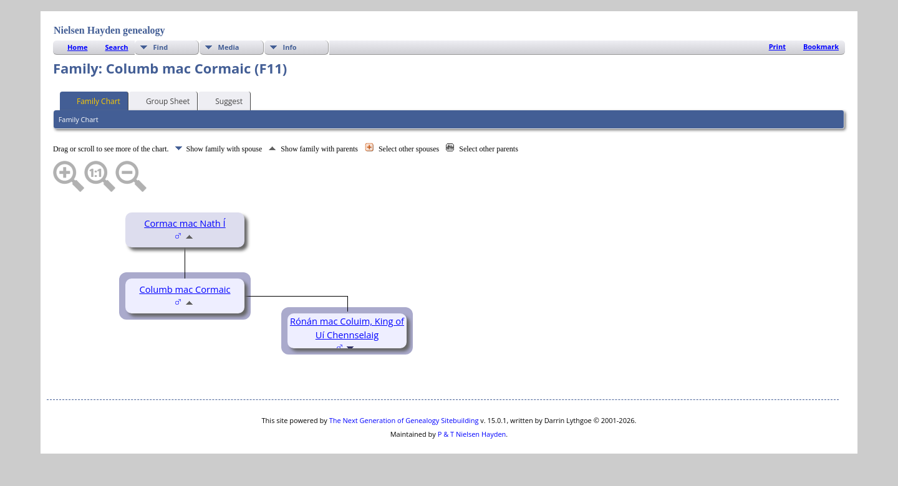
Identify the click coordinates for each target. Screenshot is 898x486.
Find (160, 47)
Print (777, 46)
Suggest (223, 100)
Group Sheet (162, 100)
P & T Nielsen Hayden (472, 434)
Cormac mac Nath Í (184, 223)
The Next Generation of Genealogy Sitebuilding (404, 420)
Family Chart (92, 100)
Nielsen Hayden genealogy (109, 30)
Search (116, 47)
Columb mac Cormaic (184, 289)
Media (228, 47)
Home (77, 47)
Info (290, 47)
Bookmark (821, 46)
